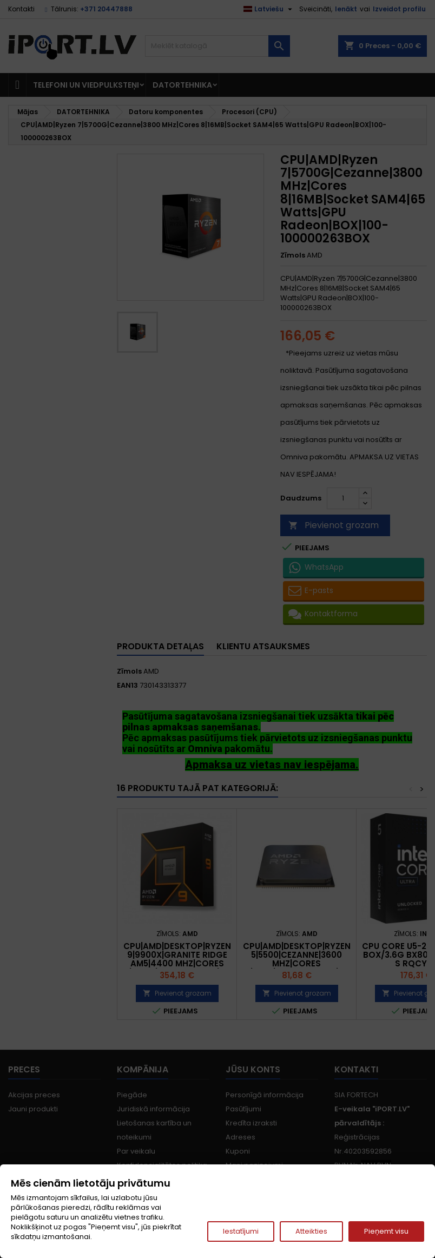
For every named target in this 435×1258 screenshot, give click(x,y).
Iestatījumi (241, 1231)
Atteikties (311, 1231)
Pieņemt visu (386, 1231)
